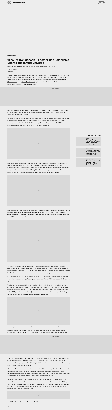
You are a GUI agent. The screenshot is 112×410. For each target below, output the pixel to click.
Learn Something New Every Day (85, 111)
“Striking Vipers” (33, 110)
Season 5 (28, 82)
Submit (94, 127)
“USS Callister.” (28, 121)
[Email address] (88, 119)
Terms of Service (82, 124)
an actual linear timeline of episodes (36, 294)
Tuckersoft (28, 84)
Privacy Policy (91, 124)
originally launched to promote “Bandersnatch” (26, 212)
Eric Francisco (13, 69)
